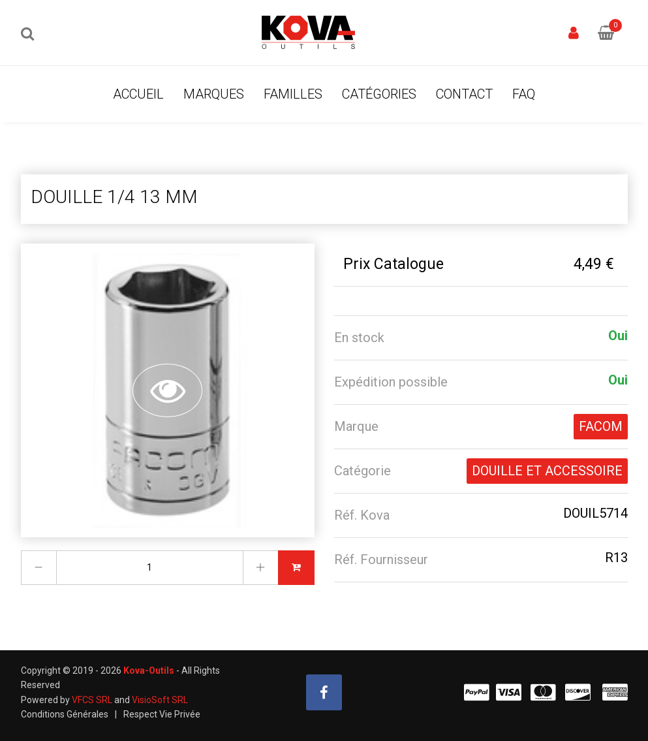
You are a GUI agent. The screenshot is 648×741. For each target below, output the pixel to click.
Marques (213, 94)
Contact (464, 94)
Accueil (138, 94)
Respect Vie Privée (161, 714)
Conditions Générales (64, 714)
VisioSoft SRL (160, 700)
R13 (616, 557)
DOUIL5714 (595, 513)
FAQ (523, 94)
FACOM (601, 426)
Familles (293, 94)
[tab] (481, 337)
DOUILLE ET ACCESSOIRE (547, 471)
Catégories (379, 94)
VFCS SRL (92, 700)
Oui (618, 335)
